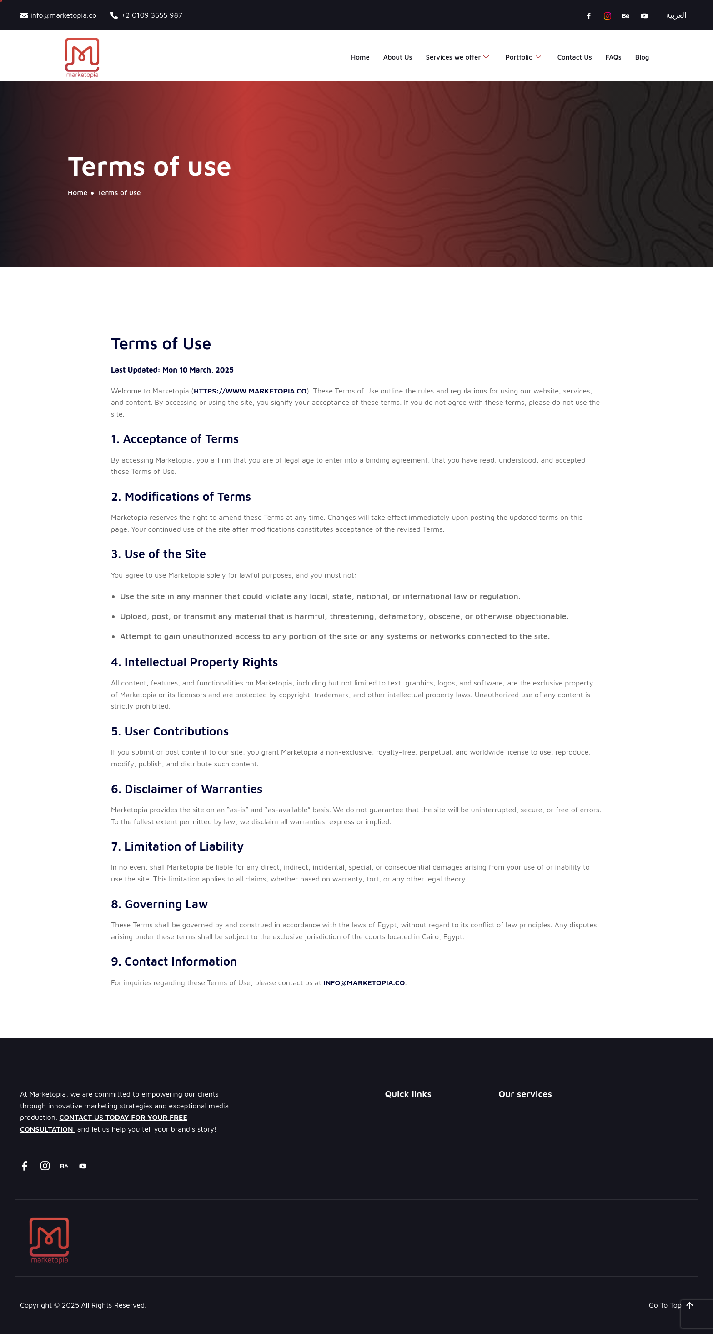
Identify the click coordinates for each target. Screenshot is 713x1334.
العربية (676, 15)
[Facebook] (588, 15)
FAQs (614, 57)
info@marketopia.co (364, 982)
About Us (397, 57)
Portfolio (523, 57)
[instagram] (607, 15)
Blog (642, 57)
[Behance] (625, 15)
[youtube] (644, 15)
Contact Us (574, 57)
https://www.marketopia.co (250, 391)
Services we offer (457, 57)
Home (360, 57)
